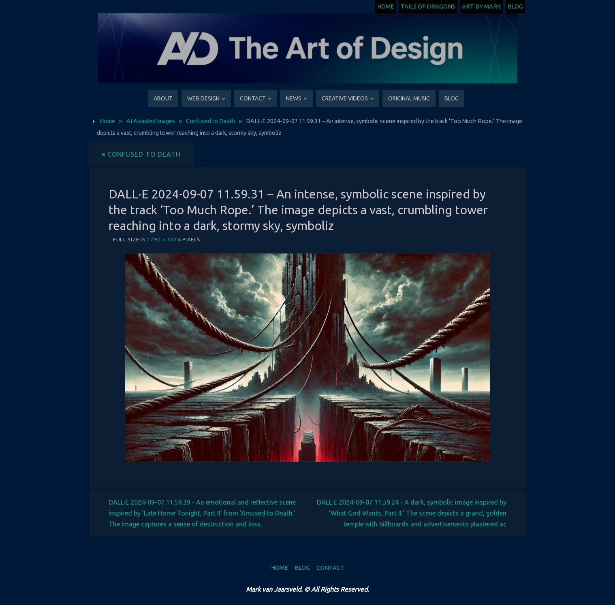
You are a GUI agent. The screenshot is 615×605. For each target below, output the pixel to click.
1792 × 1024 (164, 239)
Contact (330, 568)
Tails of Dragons (428, 6)
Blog (515, 6)
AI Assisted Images (150, 121)
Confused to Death (210, 121)
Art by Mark (481, 6)
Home (385, 6)
